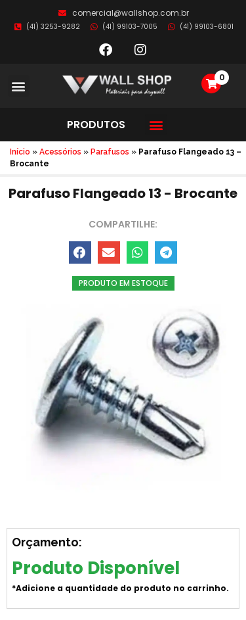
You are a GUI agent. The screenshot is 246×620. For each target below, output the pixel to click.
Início (20, 151)
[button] (19, 86)
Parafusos (110, 151)
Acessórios (60, 151)
